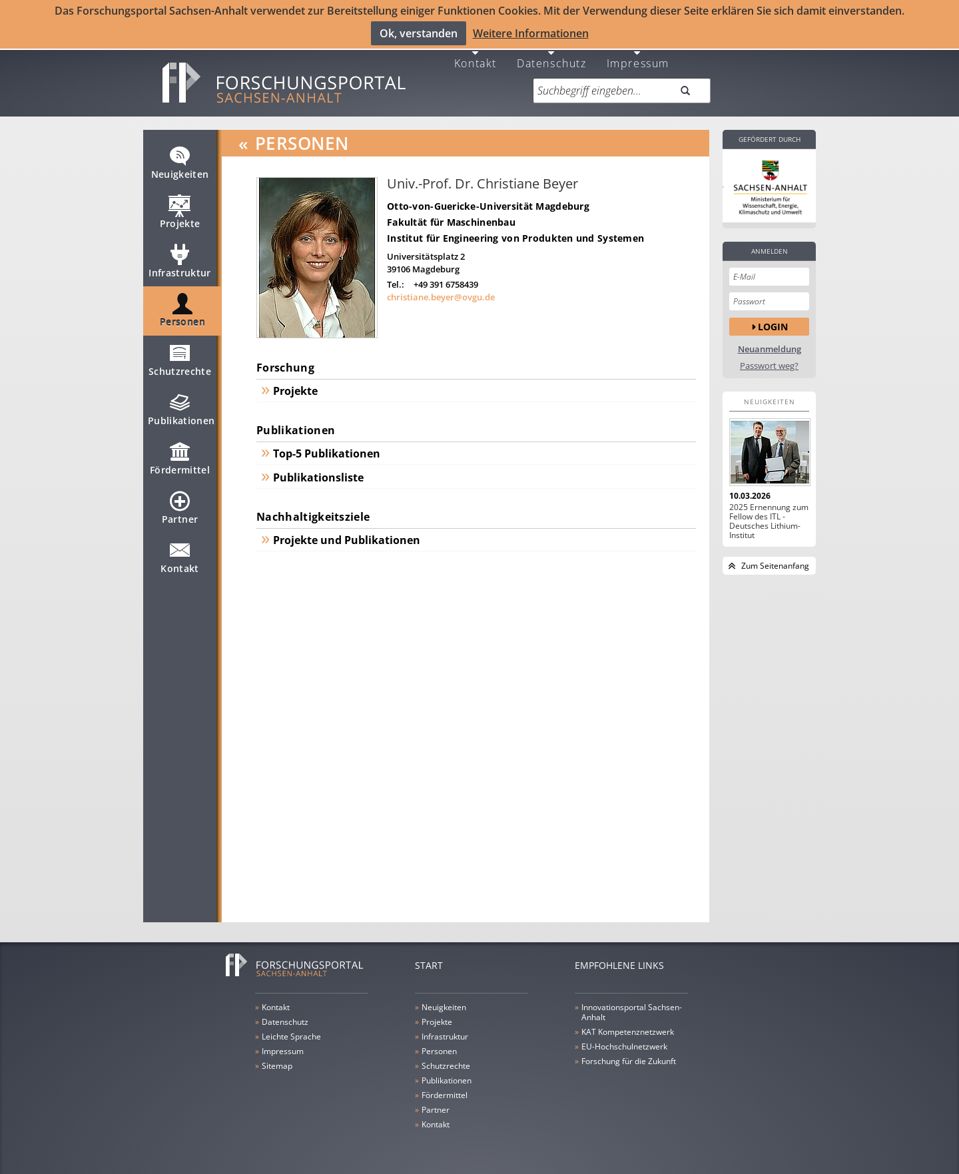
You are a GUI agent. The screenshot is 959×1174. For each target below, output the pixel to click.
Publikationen (181, 410)
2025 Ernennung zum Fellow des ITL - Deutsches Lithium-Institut (768, 516)
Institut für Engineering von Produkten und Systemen (515, 232)
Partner (180, 508)
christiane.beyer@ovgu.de (441, 292)
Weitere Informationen (531, 32)
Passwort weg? (769, 361)
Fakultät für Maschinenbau (451, 216)
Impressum (638, 57)
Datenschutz (552, 57)
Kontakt (475, 57)
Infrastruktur (180, 262)
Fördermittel (180, 459)
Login (773, 321)
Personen (182, 311)
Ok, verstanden (419, 32)
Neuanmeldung (769, 344)
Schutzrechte (180, 360)
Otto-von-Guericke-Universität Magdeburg (488, 200)
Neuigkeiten (180, 163)
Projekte (180, 212)
